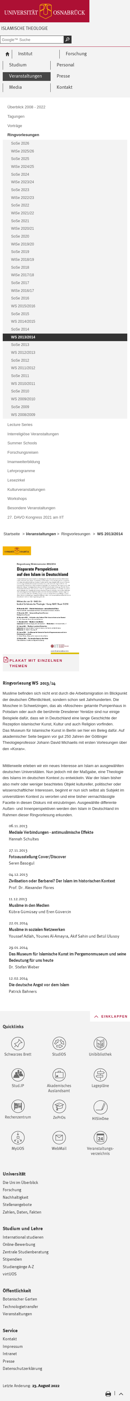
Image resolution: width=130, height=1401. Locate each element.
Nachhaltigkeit (15, 1197)
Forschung (12, 1189)
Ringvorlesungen (75, 534)
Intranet (10, 1353)
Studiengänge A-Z (18, 1266)
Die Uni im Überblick (20, 1182)
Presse (9, 1361)
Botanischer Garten (20, 1298)
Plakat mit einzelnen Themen (36, 663)
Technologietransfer (20, 1306)
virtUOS (10, 1273)
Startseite (12, 534)
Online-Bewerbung (19, 1244)
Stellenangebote (17, 1204)
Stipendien (12, 1259)
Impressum (13, 1346)
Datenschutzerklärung (22, 1368)
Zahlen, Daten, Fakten (22, 1211)
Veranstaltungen (17, 1313)
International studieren (23, 1236)
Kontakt (10, 1338)
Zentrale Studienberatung (25, 1251)
